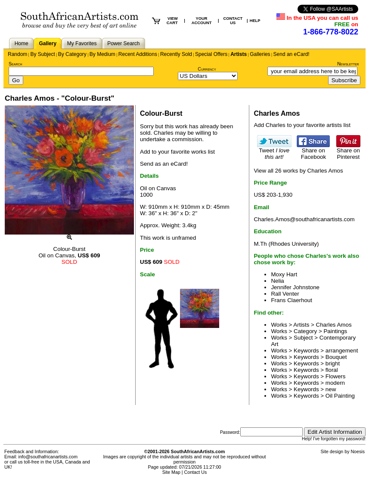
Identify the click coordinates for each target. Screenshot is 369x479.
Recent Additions (137, 54)
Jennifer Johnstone (295, 287)
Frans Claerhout (291, 300)
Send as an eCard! (164, 164)
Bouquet (336, 357)
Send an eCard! (291, 54)
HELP (255, 21)
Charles (164, 133)
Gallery (47, 43)
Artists (238, 54)
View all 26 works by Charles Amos (298, 170)
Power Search (123, 43)
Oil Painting (340, 395)
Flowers (336, 376)
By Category (72, 54)
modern (335, 383)
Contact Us (195, 472)
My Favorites (82, 43)
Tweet (274, 151)
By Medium (102, 54)
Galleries (260, 54)
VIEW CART (172, 20)
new (331, 389)
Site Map (171, 472)
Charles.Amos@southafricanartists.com (304, 219)
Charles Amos (334, 324)
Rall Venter (285, 293)
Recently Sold (176, 54)
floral (332, 370)
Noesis (357, 451)
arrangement (342, 350)
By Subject (42, 54)
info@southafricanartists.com (48, 456)
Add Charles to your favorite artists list (302, 125)
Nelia (277, 281)
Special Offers (211, 54)
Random (17, 54)
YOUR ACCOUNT (202, 20)
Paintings (335, 331)
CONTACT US (232, 20)
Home (21, 43)
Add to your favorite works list (177, 151)
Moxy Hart (284, 274)
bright (333, 363)
